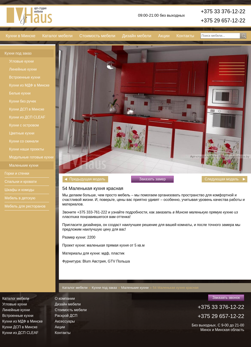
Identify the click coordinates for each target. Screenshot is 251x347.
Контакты (185, 36)
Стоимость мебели (97, 36)
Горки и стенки (17, 173)
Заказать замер (152, 179)
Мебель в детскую (20, 198)
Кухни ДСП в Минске (26, 109)
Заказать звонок (226, 298)
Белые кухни (20, 93)
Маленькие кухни (23, 165)
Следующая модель (222, 179)
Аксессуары (65, 321)
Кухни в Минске (20, 36)
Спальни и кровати (21, 182)
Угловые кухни (21, 61)
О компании (65, 298)
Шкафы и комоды (19, 190)
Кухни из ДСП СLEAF (27, 117)
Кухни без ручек (22, 101)
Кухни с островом (24, 125)
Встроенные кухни (24, 77)
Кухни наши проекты (26, 149)
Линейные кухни (23, 69)
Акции (164, 36)
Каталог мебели (57, 36)
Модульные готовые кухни (31, 157)
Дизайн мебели (136, 36)
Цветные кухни (21, 133)
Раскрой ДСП (66, 316)
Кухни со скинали (24, 141)
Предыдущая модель (87, 179)
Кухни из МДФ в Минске (29, 85)
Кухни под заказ (18, 53)
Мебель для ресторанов (25, 206)
